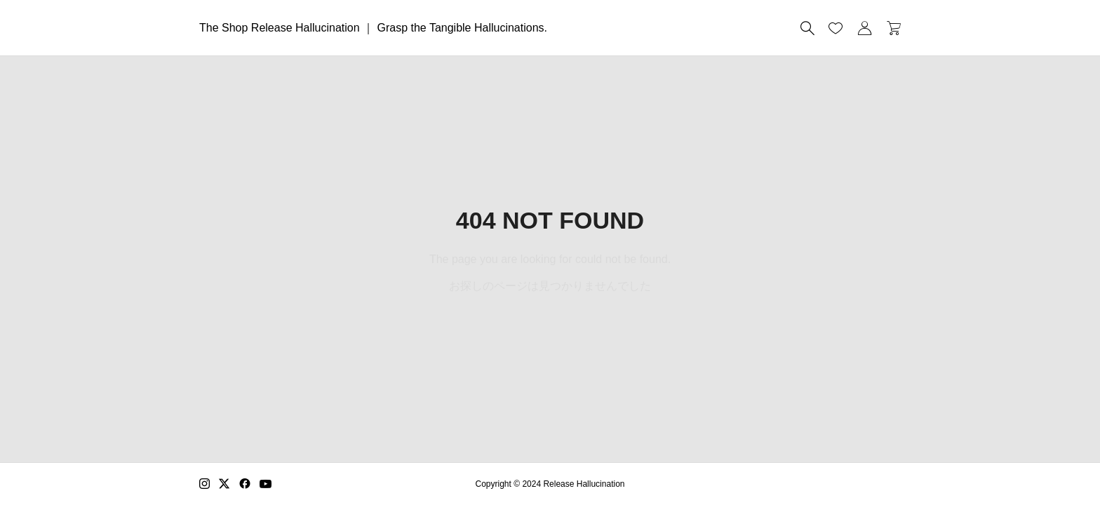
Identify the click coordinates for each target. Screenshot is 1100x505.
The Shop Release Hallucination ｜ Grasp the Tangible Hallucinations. (373, 28)
